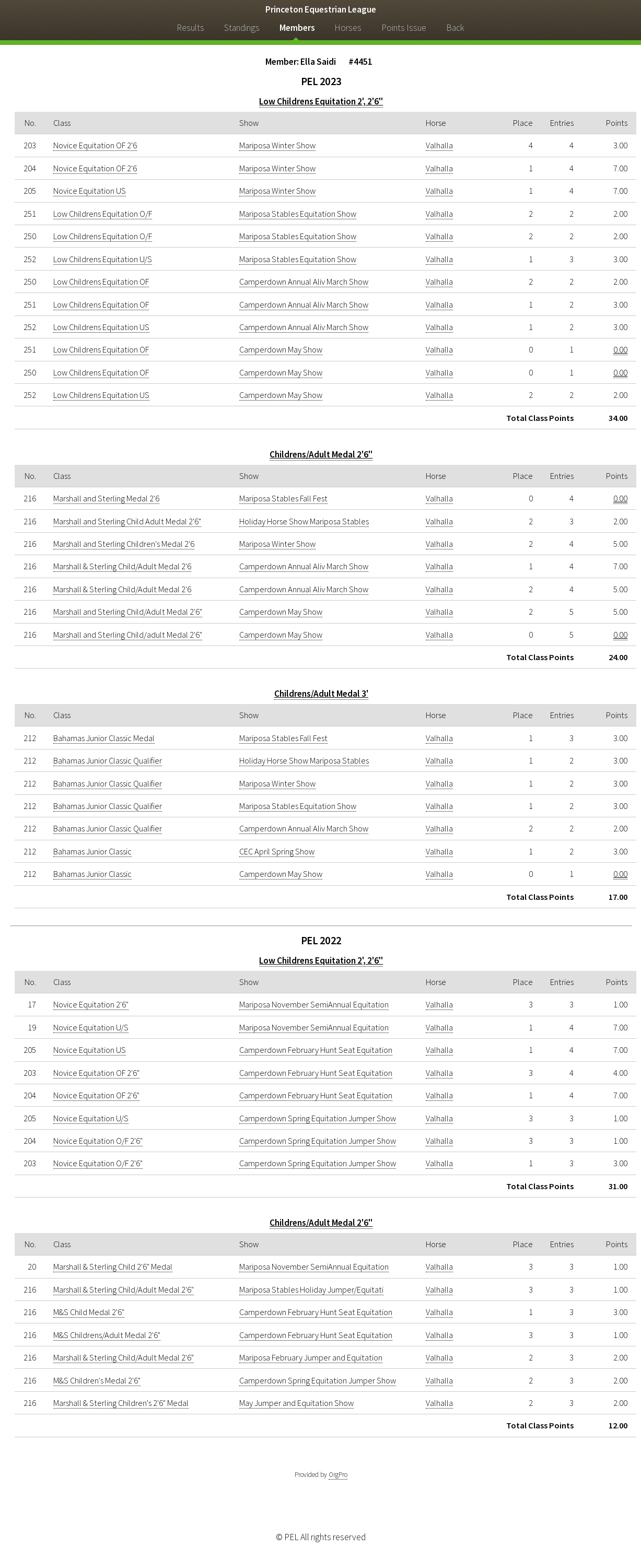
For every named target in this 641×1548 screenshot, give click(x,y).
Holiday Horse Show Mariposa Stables (304, 521)
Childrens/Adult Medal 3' (321, 693)
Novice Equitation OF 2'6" (96, 1073)
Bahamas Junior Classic (92, 851)
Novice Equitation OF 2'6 (95, 145)
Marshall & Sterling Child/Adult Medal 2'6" (123, 1289)
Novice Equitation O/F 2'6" (98, 1140)
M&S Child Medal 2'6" (88, 1312)
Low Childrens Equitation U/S (102, 259)
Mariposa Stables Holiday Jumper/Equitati (311, 1289)
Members (297, 27)
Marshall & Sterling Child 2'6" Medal (112, 1266)
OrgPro (338, 1474)
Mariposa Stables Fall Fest (283, 498)
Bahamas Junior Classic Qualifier (107, 760)
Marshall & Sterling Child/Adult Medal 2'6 (122, 566)
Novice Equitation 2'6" (91, 1004)
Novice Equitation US (89, 190)
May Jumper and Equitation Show (296, 1403)
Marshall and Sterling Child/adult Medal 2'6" (127, 634)
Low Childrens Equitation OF (101, 281)
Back (455, 27)
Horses (348, 27)
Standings (242, 27)
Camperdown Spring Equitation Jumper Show (317, 1118)
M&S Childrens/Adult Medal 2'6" (106, 1335)
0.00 (620, 349)
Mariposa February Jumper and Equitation (310, 1357)
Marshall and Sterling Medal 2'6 (106, 498)
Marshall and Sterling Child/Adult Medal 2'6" (127, 611)
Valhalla (439, 145)
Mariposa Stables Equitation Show (297, 213)
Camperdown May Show (280, 349)
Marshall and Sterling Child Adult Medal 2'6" (127, 521)
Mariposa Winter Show (277, 145)
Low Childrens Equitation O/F (102, 213)
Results (190, 27)
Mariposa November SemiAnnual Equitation (314, 1004)
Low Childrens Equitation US (101, 327)
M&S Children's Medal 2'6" (97, 1380)
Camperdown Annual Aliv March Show (303, 281)
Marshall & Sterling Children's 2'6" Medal (121, 1403)
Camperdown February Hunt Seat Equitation (315, 1050)
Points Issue (403, 27)
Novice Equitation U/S (91, 1027)
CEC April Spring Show (276, 851)
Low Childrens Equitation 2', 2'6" (321, 101)
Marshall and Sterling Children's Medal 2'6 (123, 543)
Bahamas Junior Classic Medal (104, 738)
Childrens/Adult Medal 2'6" (321, 454)
